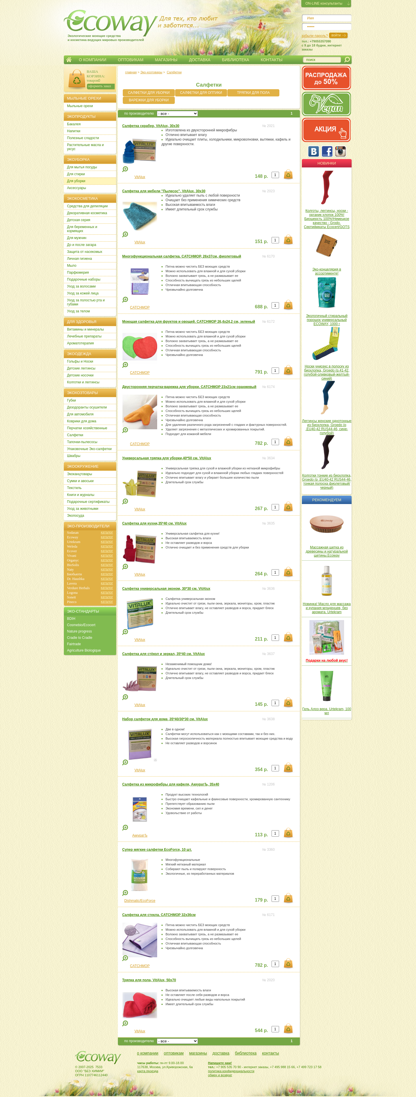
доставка (221, 1053)
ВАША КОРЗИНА (95, 73)
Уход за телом (78, 311)
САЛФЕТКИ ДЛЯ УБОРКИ (149, 93)
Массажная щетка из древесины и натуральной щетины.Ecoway (327, 551)
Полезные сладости (83, 138)
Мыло (71, 266)
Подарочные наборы (83, 279)
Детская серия (78, 220)
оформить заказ (99, 86)
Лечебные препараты (84, 336)
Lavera (72, 583)
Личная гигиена (79, 259)
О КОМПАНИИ (92, 59)
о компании (147, 1053)
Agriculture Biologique (84, 650)
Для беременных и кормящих (82, 229)
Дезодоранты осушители (87, 407)
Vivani (71, 556)
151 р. (261, 241)
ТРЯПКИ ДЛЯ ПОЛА (253, 93)
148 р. (261, 176)
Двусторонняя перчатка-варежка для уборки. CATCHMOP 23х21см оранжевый (189, 387)
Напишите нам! (220, 1063)
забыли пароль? (315, 36)
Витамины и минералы (85, 329)
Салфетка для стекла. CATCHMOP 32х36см (159, 915)
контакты (270, 1053)
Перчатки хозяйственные (87, 428)
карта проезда (147, 1071)
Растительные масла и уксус (85, 147)
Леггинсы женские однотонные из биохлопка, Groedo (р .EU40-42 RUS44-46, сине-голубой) (327, 427)
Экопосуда (75, 516)
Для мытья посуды (82, 167)
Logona (72, 593)
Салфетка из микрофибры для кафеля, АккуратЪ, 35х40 (170, 784)
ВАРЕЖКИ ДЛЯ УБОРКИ (149, 100)
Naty (70, 570)
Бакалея (74, 124)
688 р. (261, 306)
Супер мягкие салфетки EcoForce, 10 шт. (157, 850)
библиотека (246, 1053)
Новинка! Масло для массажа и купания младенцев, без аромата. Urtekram (327, 608)
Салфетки (174, 72)
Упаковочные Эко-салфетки (89, 449)
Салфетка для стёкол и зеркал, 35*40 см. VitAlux (163, 654)
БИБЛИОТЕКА (235, 59)
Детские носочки (80, 375)
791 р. (261, 372)
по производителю (139, 113)
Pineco (72, 602)
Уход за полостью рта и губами (86, 302)
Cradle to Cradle (79, 638)
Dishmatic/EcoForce (139, 901)
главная (131, 72)
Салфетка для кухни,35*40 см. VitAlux (154, 523)
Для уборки (76, 181)
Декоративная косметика (87, 213)
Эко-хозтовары (151, 72)
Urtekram (73, 542)
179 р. (261, 900)
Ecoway (72, 537)
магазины (198, 1053)
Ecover (72, 551)
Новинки (326, 163)
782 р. (261, 443)
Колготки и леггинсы (83, 382)
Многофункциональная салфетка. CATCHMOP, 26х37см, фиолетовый (181, 256)
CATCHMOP (140, 307)
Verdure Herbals (78, 588)
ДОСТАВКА (199, 59)
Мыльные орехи (80, 106)
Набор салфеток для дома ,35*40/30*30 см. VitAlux (165, 719)
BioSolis (73, 565)
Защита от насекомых (84, 252)
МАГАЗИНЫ (166, 59)
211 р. (261, 639)
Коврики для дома (81, 421)
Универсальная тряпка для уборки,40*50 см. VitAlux (166, 458)
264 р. (261, 573)
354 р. (261, 769)
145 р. (261, 704)
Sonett (71, 597)
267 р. (261, 508)
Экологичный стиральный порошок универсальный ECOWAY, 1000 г (327, 320)
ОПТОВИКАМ (130, 59)
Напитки (73, 131)
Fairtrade (74, 644)
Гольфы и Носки (80, 361)
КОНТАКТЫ (272, 59)
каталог (107, 532)
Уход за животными (82, 509)
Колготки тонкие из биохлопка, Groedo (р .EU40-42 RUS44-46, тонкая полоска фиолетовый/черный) (327, 481)
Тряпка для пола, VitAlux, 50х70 (149, 980)
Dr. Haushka (75, 579)
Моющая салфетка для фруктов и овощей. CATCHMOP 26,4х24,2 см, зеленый (188, 322)
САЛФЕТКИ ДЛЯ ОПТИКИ (201, 93)
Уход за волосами (81, 286)
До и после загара (81, 245)
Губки (71, 400)
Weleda (72, 546)
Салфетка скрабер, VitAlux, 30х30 (150, 126)
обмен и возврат (220, 1075)
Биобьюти (74, 574)
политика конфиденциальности (231, 1071)
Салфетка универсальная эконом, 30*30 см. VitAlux (166, 589)
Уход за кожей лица (83, 293)
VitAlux (139, 177)
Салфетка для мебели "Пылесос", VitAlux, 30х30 (163, 191)
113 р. (261, 834)
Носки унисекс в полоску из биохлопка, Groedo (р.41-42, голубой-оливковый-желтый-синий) (327, 372)
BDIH (71, 619)
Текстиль (74, 488)
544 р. (261, 1030)
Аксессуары (76, 188)
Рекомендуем (326, 500)
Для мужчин (76, 238)
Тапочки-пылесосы (82, 442)
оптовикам (174, 1053)
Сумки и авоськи (80, 481)
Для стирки (76, 174)
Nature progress (79, 631)
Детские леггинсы (81, 368)
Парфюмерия (78, 272)
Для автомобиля (80, 414)
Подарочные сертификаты (88, 502)
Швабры (73, 456)
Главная (69, 59)
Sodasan (73, 533)
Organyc (73, 560)
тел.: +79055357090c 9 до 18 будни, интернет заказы (322, 45)
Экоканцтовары (79, 474)
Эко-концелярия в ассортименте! (326, 271)
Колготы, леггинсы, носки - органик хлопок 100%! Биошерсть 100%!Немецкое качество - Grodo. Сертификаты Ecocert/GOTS (327, 219)
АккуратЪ (140, 835)
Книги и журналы (80, 495)
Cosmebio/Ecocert (81, 625)
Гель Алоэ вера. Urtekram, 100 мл (326, 711)
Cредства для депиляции (87, 206)
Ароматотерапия (80, 343)
